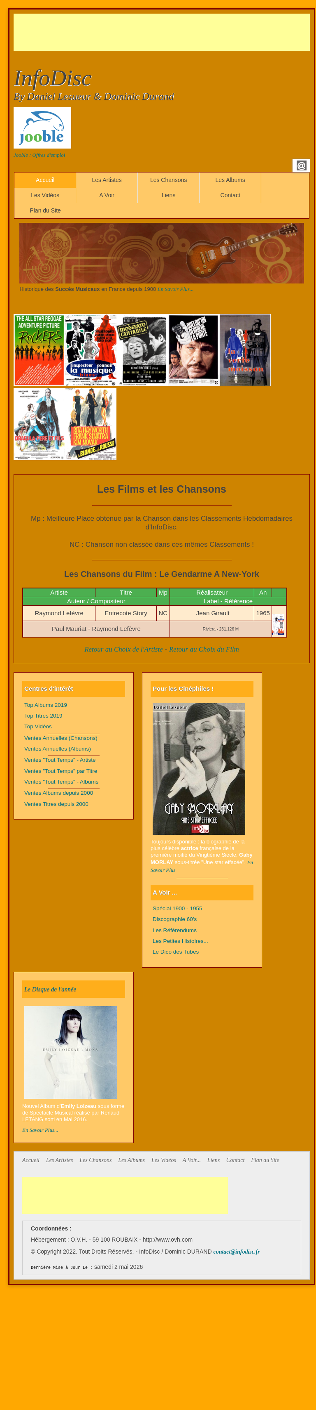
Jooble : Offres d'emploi (39, 155)
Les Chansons (168, 180)
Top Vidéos (38, 726)
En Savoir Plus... (176, 289)
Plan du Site (45, 210)
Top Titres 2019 (43, 716)
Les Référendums (175, 930)
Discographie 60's (175, 919)
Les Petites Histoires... (180, 941)
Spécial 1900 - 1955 (177, 908)
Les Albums (230, 180)
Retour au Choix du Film (204, 649)
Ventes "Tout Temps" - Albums (61, 782)
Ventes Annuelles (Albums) (57, 749)
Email (302, 165)
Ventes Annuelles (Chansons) (61, 738)
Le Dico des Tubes (176, 952)
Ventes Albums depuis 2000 (58, 793)
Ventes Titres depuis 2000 (56, 804)
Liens (168, 195)
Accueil (45, 180)
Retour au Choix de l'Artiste (123, 649)
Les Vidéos (45, 195)
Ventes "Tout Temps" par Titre (60, 771)
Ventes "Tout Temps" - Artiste (60, 760)
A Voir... (192, 1160)
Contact (230, 195)
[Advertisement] (163, 32)
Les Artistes (106, 180)
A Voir (106, 195)
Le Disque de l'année (50, 989)
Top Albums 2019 (45, 705)
